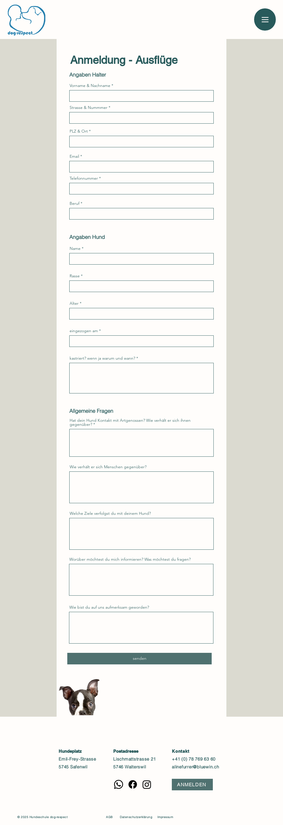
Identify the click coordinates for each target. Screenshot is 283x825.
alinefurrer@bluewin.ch (195, 767)
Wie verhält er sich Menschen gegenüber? (108, 467)
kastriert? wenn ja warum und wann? (102, 358)
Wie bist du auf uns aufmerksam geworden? (109, 607)
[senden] (139, 658)
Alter (74, 303)
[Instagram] (146, 784)
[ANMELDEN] (192, 784)
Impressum (165, 817)
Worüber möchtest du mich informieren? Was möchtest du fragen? (130, 559)
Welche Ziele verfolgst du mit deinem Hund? (110, 513)
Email (74, 156)
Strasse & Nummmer (88, 107)
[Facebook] (132, 784)
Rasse (75, 276)
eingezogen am (84, 331)
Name (75, 248)
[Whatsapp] (118, 784)
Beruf (74, 203)
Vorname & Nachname (90, 85)
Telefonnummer (84, 178)
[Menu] (265, 19)
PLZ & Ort (79, 131)
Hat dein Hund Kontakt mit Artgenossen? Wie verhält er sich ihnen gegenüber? (130, 422)
